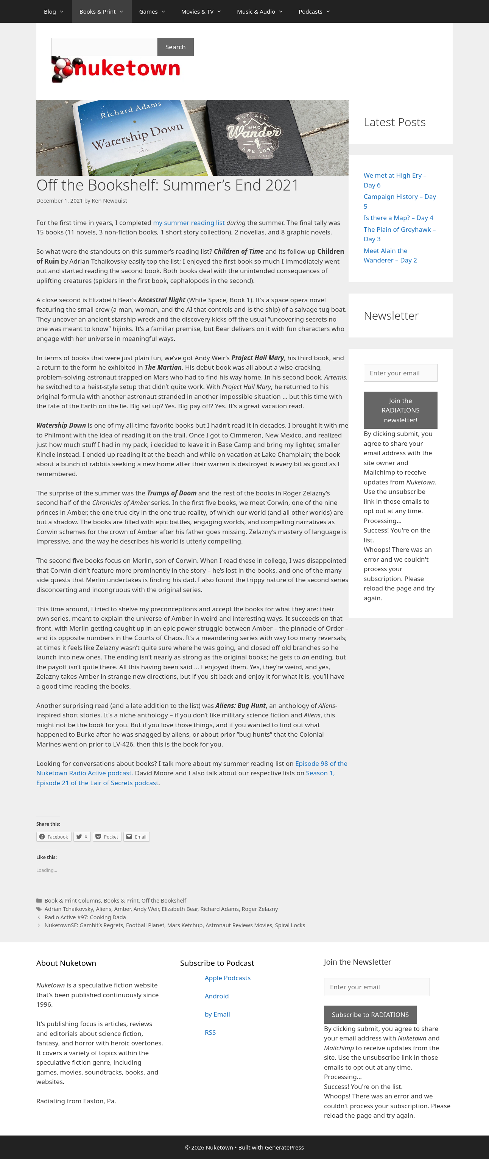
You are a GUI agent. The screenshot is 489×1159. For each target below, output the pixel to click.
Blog (58, 11)
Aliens (103, 908)
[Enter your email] (401, 373)
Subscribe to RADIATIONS (370, 1014)
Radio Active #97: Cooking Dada (85, 917)
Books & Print (105, 11)
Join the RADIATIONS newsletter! (400, 410)
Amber (122, 908)
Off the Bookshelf (164, 900)
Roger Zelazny (260, 908)
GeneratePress (284, 1147)
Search (175, 46)
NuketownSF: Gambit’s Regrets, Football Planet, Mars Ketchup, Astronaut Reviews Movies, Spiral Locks (175, 925)
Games (156, 11)
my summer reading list (189, 222)
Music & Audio (264, 11)
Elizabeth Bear (180, 908)
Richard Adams (219, 908)
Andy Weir (146, 908)
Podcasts (318, 11)
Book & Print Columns (73, 900)
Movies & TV (205, 11)
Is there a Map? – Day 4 (398, 217)
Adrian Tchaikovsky (69, 908)
